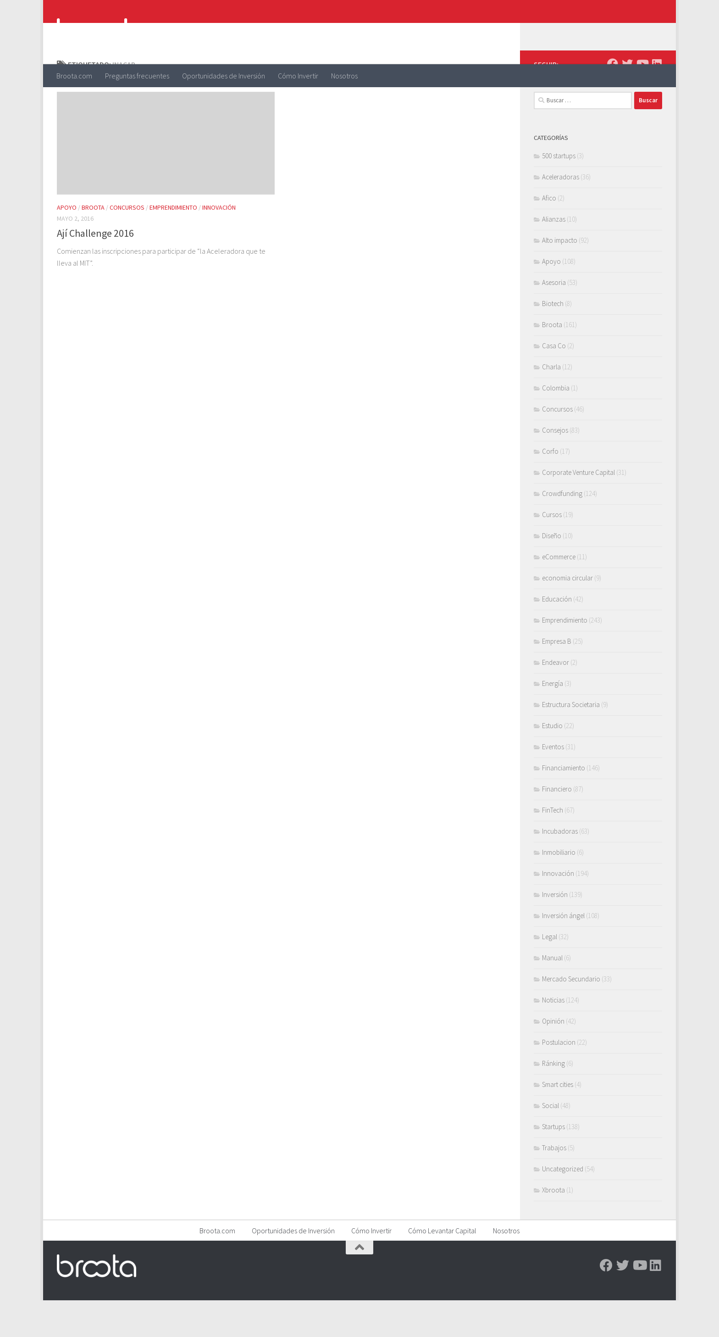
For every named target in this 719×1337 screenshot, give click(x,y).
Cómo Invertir (298, 75)
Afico (549, 234)
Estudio (552, 762)
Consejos (555, 466)
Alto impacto (559, 277)
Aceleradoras (560, 213)
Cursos (552, 551)
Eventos (553, 783)
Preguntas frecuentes (137, 75)
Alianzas (553, 255)
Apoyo (67, 244)
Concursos (127, 244)
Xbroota (553, 1226)
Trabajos (554, 1184)
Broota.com (74, 75)
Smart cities (557, 1121)
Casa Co (554, 382)
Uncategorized (562, 1205)
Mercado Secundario (571, 1015)
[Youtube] (641, 100)
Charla (551, 403)
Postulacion (558, 1079)
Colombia (556, 424)
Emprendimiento (173, 244)
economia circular (567, 614)
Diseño (551, 572)
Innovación (219, 244)
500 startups (558, 192)
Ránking (553, 1100)
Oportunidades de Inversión (223, 75)
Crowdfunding (562, 530)
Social (550, 1142)
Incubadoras (560, 867)
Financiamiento (563, 804)
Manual (552, 994)
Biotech (553, 340)
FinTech (552, 846)
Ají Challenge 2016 (95, 269)
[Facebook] (612, 100)
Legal (549, 973)
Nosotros (344, 75)
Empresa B (556, 678)
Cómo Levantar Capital (442, 1267)
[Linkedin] (656, 100)
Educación (557, 635)
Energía (552, 720)
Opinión (553, 1057)
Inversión (555, 931)
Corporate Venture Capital (578, 509)
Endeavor (555, 699)
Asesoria (554, 319)
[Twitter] (627, 100)
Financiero (557, 825)
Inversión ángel (563, 952)
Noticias (553, 1036)
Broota (93, 244)
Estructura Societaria (571, 741)
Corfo (550, 488)
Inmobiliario (558, 889)
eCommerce (558, 593)
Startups (553, 1163)
